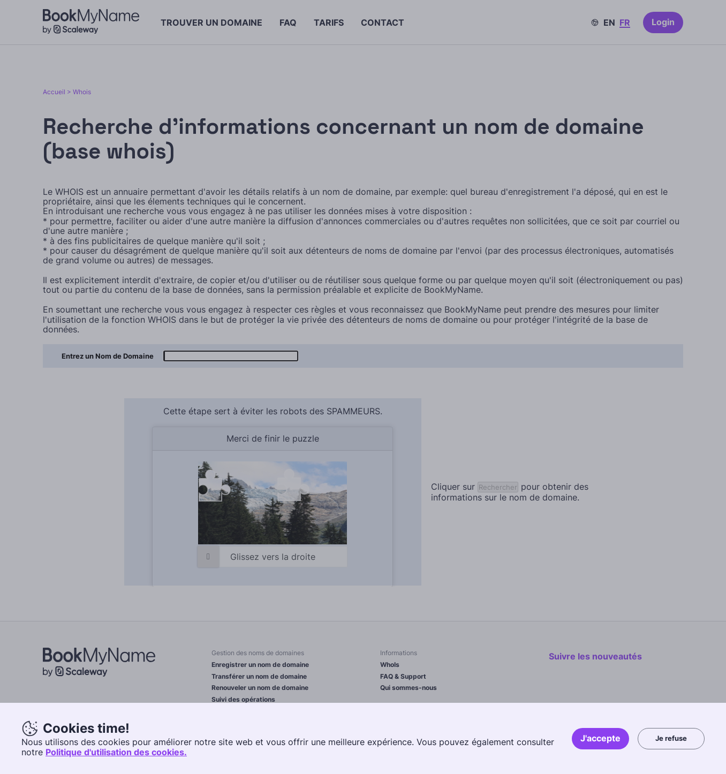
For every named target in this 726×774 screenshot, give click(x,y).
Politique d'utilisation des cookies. (116, 752)
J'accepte (600, 738)
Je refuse (671, 738)
